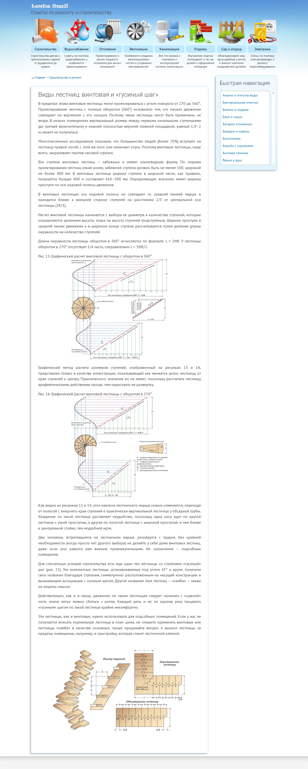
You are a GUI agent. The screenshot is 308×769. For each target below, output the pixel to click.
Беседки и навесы (236, 131)
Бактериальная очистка (240, 102)
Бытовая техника (235, 153)
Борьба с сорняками (238, 146)
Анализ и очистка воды (240, 95)
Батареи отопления (237, 124)
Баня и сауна (232, 117)
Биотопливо (232, 138)
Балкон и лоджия (236, 109)
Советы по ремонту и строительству (71, 12)
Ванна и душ (232, 160)
